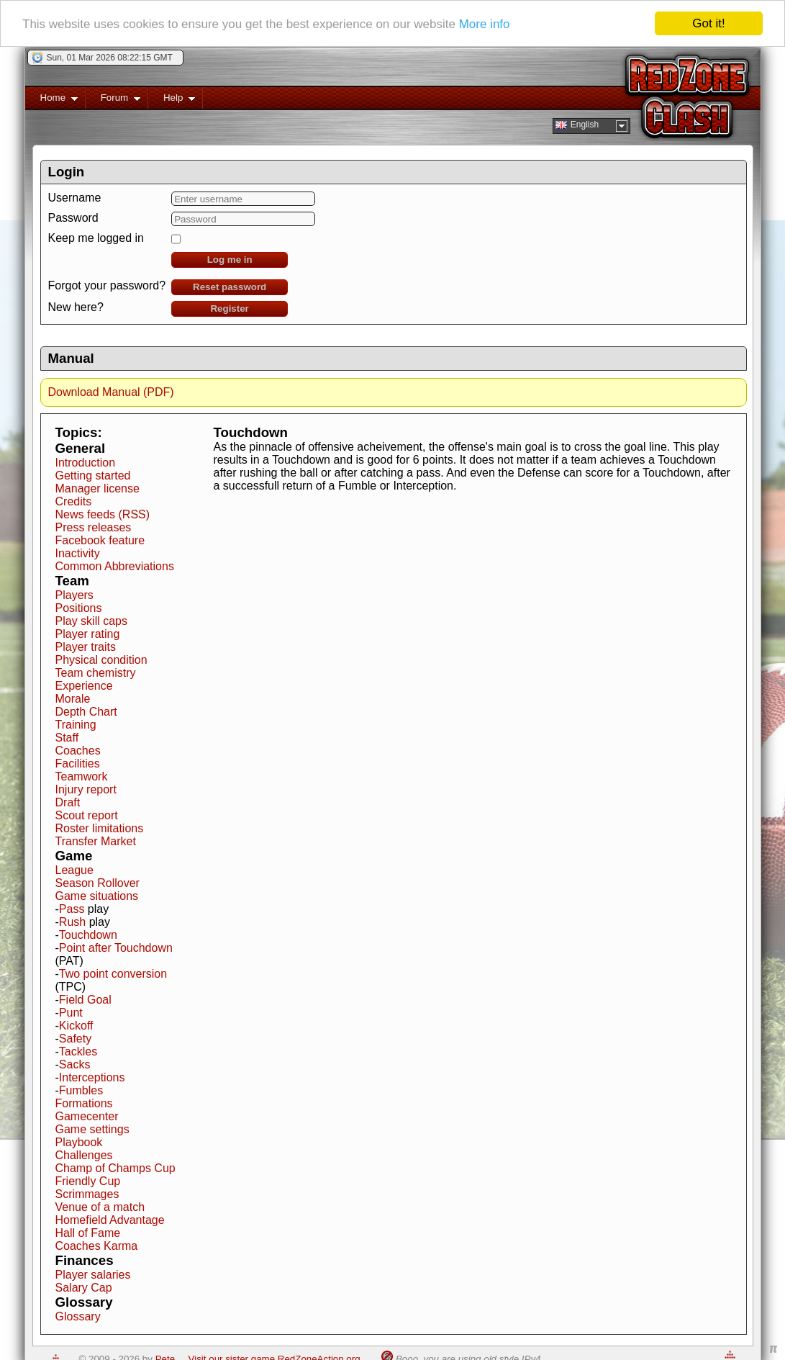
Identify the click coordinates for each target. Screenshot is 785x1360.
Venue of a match (100, 1207)
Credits (73, 501)
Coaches (78, 750)
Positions (78, 608)
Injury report (86, 789)
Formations (84, 1103)
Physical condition (101, 660)
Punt (71, 1013)
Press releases (93, 527)
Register (229, 308)
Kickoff (76, 1025)
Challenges (84, 1155)
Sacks (75, 1064)
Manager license (97, 488)
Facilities (77, 763)
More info (484, 23)
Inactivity (77, 553)
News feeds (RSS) (102, 514)
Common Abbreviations (114, 566)
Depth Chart (86, 712)
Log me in (230, 259)
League (74, 870)
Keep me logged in (96, 238)
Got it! (708, 23)
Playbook (79, 1142)
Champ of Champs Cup (115, 1168)
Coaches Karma (96, 1246)
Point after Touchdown (116, 948)
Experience (84, 686)
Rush (72, 922)
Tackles (78, 1051)
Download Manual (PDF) (111, 392)
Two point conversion (113, 974)
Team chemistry (95, 673)
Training (75, 725)
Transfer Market (95, 841)
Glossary (78, 1316)
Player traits (85, 647)
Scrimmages (87, 1194)
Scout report (86, 815)
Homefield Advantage (110, 1220)
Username (74, 198)
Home (51, 100)
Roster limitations (99, 828)
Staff (67, 737)
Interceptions (92, 1077)
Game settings (92, 1129)
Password (73, 218)
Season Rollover (97, 883)
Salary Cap (83, 1288)
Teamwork (81, 776)
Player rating (87, 634)
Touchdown (88, 935)
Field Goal (85, 1000)
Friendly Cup (88, 1181)
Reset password (229, 287)
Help (171, 100)
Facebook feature (100, 540)
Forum (113, 100)
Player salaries (93, 1275)
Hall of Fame (88, 1233)
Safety (75, 1038)
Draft (68, 802)
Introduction (85, 462)
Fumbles (81, 1090)
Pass (72, 909)
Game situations (97, 896)
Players (74, 595)
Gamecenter (87, 1116)
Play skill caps (91, 621)
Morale (73, 699)
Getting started (93, 475)
